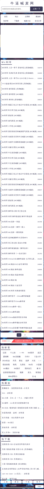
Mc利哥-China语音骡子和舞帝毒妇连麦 (17, 307)
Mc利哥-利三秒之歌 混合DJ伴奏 (14, 222)
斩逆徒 (38, 351)
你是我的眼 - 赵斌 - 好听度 (13, 392)
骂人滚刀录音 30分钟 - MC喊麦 (15, 467)
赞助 (25, 475)
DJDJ (27, 335)
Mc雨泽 (31, 332)
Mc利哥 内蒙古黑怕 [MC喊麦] (13, 126)
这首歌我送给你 (9, 351)
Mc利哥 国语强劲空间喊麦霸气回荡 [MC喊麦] (19, 110)
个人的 (12, 332)
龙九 (29, 351)
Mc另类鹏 (17, 336)
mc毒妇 (6, 347)
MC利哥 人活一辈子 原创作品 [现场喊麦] (17, 47)
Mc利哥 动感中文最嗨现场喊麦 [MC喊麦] (17, 121)
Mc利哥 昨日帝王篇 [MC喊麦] (13, 89)
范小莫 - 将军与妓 (9, 458)
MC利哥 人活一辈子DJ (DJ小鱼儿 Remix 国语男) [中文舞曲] (19, 57)
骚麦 (21, 351)
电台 (16, 16)
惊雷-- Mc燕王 (8, 401)
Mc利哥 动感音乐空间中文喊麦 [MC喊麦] (17, 116)
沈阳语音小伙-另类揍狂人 (12, 438)
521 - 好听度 (7, 372)
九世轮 (22, 344)
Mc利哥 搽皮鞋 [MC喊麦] (11, 94)
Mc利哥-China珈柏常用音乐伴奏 (14, 296)
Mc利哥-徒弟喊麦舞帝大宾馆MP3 (15, 217)
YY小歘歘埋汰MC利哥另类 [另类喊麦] (16, 63)
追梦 (27, 340)
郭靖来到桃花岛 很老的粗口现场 (15, 463)
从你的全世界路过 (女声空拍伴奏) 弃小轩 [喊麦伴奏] (22, 448)
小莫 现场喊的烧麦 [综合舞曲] (14, 443)
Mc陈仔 (17, 347)
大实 (33, 340)
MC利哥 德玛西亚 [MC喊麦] (12, 73)
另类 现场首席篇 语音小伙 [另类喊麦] (17, 428)
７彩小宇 (37, 336)
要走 (21, 340)
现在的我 (6, 344)
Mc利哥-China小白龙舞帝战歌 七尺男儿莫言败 (19, 238)
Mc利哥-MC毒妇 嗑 (9, 259)
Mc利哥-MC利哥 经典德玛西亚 (13, 270)
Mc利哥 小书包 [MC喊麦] (11, 105)
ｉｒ (40, 340)
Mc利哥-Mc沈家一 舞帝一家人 (13, 206)
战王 (39, 332)
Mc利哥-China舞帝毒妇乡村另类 (14, 302)
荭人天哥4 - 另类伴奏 (11, 411)
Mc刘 (31, 344)
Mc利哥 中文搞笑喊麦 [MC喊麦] (14, 132)
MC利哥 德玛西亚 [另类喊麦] (13, 68)
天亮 (14, 340)
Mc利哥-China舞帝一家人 (12, 286)
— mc (21, 332)
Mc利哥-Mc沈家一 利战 (11, 201)
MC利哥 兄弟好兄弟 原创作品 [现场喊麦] (17, 52)
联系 (19, 475)
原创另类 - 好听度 (9, 406)
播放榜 (38, 16)
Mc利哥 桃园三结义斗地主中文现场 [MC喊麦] (19, 84)
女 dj (34, 355)
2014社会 (6, 340)
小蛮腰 (38, 344)
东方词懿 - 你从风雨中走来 (13, 397)
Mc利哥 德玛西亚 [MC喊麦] (12, 100)
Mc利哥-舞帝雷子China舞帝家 (13, 280)
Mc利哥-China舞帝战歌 (11, 291)
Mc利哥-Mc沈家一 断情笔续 (12, 211)
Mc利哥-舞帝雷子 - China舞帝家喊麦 (16, 275)
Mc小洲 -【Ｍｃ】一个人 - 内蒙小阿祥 (17, 377)
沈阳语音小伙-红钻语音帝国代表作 (16, 423)
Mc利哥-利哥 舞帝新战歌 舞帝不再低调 (17, 195)
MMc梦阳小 (12, 355)
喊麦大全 (27, 21)
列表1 (39, 486)
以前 (4, 332)
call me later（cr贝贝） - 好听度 (16, 453)
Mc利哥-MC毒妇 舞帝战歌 (12, 248)
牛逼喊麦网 (22, 3)
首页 (6, 16)
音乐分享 (38, 21)
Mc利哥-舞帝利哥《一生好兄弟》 (14, 232)
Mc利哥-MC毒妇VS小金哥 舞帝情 (15, 243)
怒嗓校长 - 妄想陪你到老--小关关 (15, 367)
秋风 (15, 344)
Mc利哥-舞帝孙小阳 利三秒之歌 (14, 190)
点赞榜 (27, 16)
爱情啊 (5, 336)
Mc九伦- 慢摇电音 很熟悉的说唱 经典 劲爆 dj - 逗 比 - (22, 387)
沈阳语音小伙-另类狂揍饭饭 (13, 433)
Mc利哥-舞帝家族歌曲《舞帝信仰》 (15, 227)
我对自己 (28, 347)
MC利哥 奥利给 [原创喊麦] (12, 79)
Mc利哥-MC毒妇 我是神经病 (13, 254)
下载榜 (16, 21)
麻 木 (39, 347)
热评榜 (5, 21)
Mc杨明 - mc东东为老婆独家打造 (15, 382)
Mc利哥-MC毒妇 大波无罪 (12, 264)
